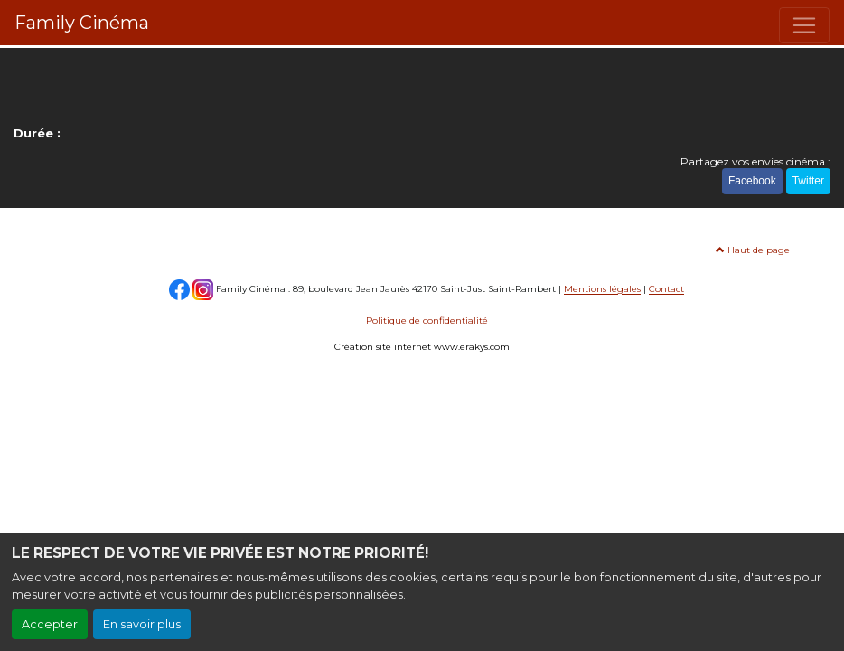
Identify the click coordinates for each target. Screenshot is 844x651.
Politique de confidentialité (427, 320)
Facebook (752, 181)
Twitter (808, 181)
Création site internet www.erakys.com (422, 347)
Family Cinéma (81, 22)
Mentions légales (602, 290)
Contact (666, 290)
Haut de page (753, 250)
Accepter (50, 624)
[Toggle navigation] (804, 25)
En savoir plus (142, 624)
